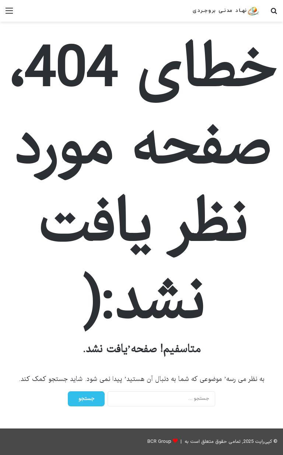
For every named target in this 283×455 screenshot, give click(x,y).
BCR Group (159, 441)
